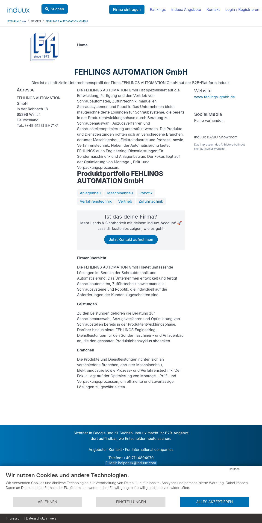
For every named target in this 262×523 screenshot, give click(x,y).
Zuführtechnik (151, 201)
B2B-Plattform (16, 21)
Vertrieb (125, 201)
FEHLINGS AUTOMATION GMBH (67, 21)
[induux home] (18, 9)
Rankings (158, 9)
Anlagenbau (90, 193)
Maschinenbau (120, 193)
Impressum (14, 518)
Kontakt (213, 9)
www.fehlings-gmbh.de (214, 97)
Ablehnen (47, 502)
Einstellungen (131, 502)
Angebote (97, 449)
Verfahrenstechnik (96, 201)
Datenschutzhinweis (41, 518)
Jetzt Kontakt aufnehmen (131, 239)
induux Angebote (186, 9)
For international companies (149, 449)
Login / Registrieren (242, 9)
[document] (131, 484)
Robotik (146, 193)
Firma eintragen (127, 9)
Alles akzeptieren (214, 502)
